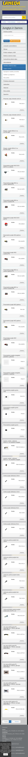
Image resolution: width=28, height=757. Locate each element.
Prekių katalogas (11, 22)
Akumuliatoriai (7, 62)
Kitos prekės (6, 77)
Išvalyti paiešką (15, 40)
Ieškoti (6, 40)
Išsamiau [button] (22, 109)
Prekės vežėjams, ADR (9, 52)
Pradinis (4, 22)
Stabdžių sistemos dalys (9, 65)
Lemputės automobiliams (10, 46)
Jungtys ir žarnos (7, 68)
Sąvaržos (5, 94)
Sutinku (5, 754)
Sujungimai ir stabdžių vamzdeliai (11, 71)
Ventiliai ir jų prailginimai (9, 74)
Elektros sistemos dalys (9, 55)
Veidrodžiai (6, 84)
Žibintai (5, 49)
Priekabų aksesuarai (8, 81)
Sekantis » (17, 721)
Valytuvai (5, 87)
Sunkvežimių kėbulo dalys (10, 59)
